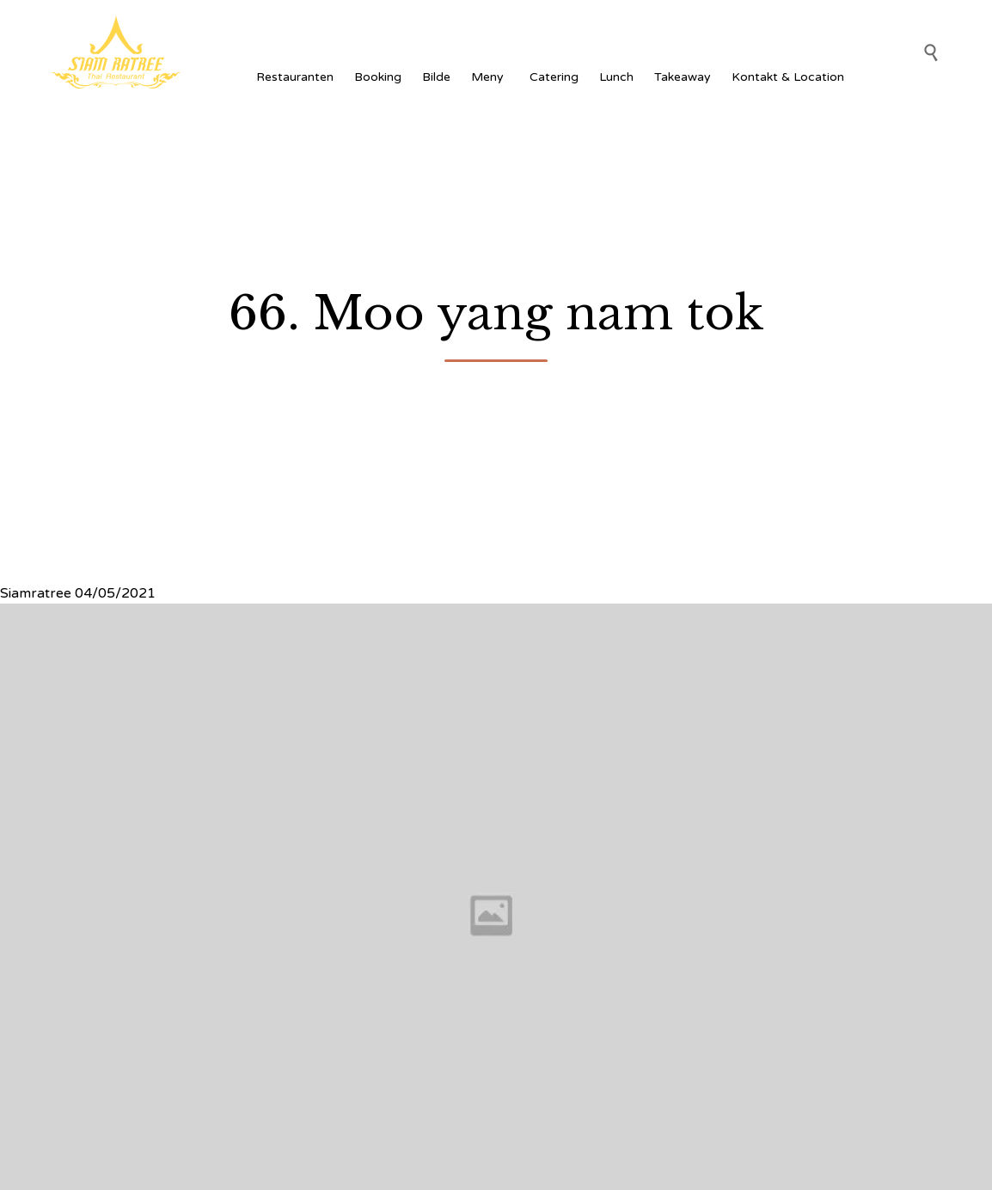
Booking (377, 77)
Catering (554, 77)
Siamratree (35, 593)
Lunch (616, 77)
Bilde (436, 77)
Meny (490, 77)
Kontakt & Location (788, 77)
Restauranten (295, 77)
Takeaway (682, 77)
